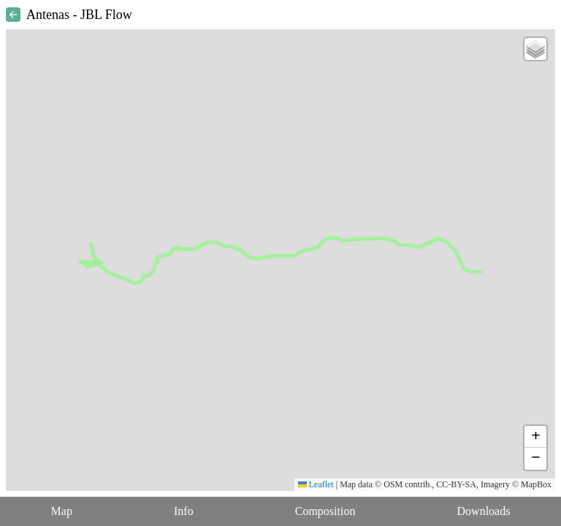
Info (184, 511)
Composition (325, 511)
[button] (535, 49)
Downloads (484, 511)
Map (61, 511)
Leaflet (316, 484)
